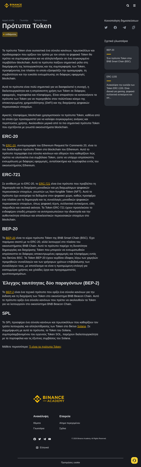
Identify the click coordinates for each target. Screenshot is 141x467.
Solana (81, 326)
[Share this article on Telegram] (124, 27)
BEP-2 (10, 292)
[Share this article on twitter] (106, 27)
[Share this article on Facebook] (115, 27)
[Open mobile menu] (134, 5)
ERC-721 (44, 183)
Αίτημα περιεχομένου (69, 423)
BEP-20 (10, 237)
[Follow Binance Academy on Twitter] (39, 439)
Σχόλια (62, 428)
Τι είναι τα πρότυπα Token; (45, 346)
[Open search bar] (126, 5)
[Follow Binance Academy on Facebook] (34, 439)
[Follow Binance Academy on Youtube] (49, 439)
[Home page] (13, 5)
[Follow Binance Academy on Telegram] (44, 439)
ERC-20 (11, 145)
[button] (134, 5)
